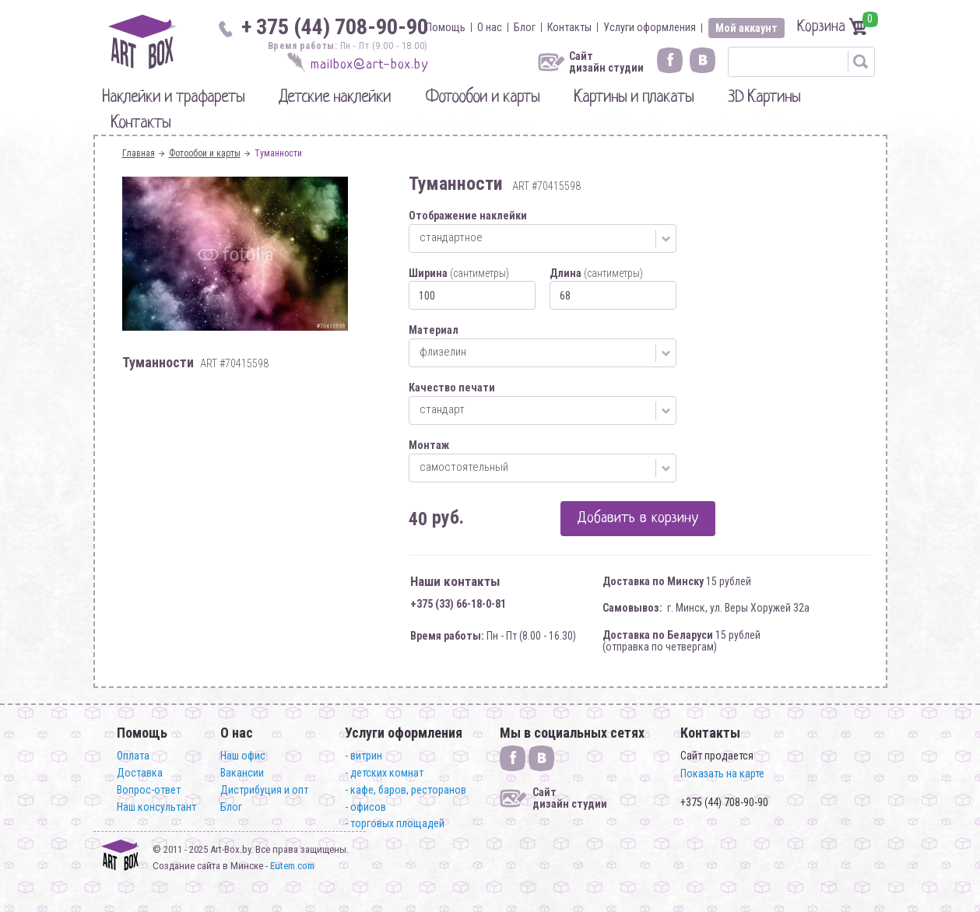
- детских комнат (384, 772)
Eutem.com (292, 866)
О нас (489, 27)
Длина (596, 273)
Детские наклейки (335, 97)
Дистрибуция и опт (264, 790)
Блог (525, 27)
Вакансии (242, 772)
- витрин (363, 755)
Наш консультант (156, 807)
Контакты (569, 27)
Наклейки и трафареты (173, 97)
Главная (138, 153)
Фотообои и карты (482, 97)
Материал (433, 330)
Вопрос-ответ (149, 790)
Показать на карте (722, 773)
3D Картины (764, 97)
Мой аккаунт (746, 28)
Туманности (278, 153)
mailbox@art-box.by (369, 65)
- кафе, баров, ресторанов (405, 790)
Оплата (133, 755)
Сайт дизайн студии (606, 62)
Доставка (140, 772)
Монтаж (429, 445)
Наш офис (242, 755)
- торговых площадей (394, 823)
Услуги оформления (649, 27)
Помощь (445, 27)
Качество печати (452, 387)
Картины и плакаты (634, 97)
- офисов (365, 807)
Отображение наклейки (468, 215)
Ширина (459, 273)
